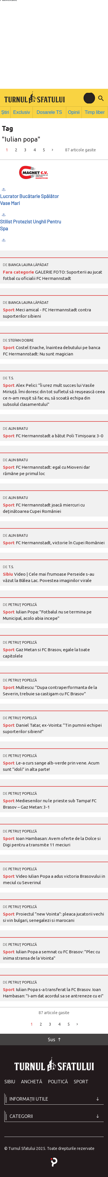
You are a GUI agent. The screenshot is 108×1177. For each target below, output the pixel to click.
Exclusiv (23, 112)
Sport (9, 308)
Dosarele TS (49, 112)
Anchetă (31, 1080)
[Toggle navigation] (89, 98)
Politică (58, 1080)
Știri (6, 112)
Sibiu (8, 572)
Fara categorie (19, 270)
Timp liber (95, 112)
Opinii (73, 112)
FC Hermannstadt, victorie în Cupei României (60, 541)
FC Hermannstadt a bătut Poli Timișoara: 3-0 (59, 434)
